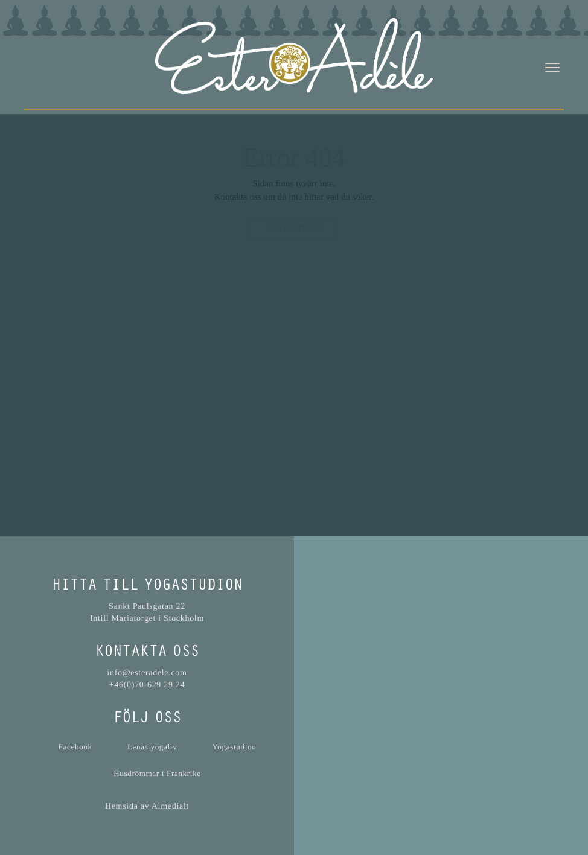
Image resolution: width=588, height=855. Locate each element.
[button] (441, 679)
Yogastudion (235, 746)
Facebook (75, 746)
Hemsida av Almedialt (147, 806)
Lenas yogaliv (152, 746)
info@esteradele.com (147, 673)
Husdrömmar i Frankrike (157, 773)
